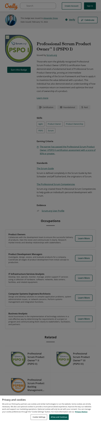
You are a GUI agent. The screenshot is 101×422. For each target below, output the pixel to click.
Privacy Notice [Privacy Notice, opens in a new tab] (81, 412)
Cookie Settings (39, 417)
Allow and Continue (59, 417)
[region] (50, 408)
